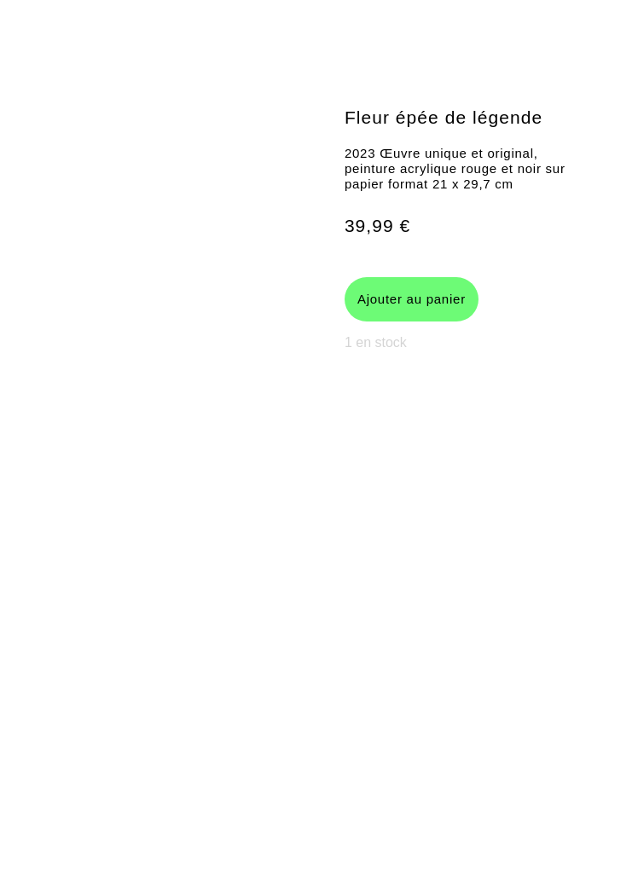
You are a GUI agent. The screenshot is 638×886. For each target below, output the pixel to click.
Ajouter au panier (411, 299)
